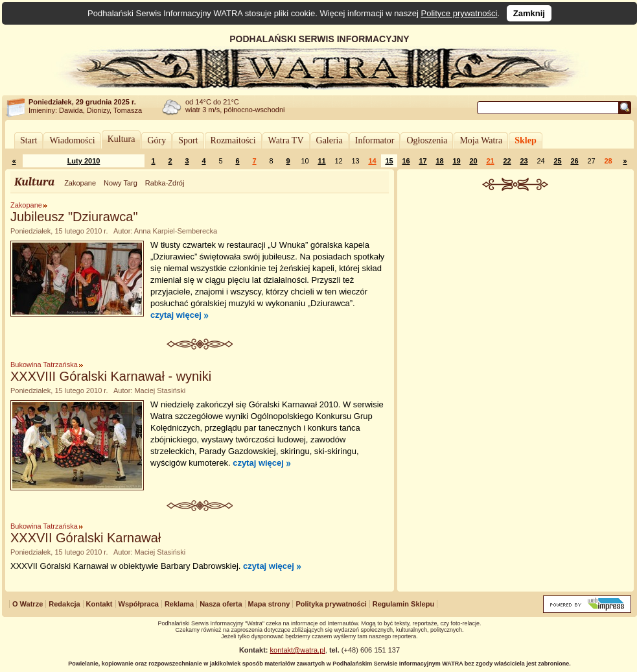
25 (557, 161)
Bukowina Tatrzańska (44, 364)
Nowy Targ (120, 183)
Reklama (179, 604)
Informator (375, 140)
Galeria (329, 140)
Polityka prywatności (330, 604)
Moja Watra (480, 140)
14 (372, 161)
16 (406, 161)
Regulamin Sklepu (403, 604)
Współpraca (139, 604)
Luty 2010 (83, 161)
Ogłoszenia (426, 140)
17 (422, 161)
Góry (156, 140)
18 (439, 161)
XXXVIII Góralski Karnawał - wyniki (110, 376)
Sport (188, 140)
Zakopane (80, 183)
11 (321, 161)
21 (490, 161)
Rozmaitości (233, 140)
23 (523, 161)
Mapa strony (269, 604)
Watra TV (286, 140)
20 (473, 161)
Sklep (525, 140)
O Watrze (27, 604)
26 (574, 161)
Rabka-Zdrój (165, 183)
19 (456, 161)
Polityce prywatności (459, 13)
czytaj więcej (176, 315)
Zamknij (529, 13)
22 (507, 161)
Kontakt (99, 604)
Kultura (121, 139)
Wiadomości (72, 140)
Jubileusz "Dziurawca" (74, 217)
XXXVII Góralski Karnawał (85, 538)
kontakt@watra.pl (297, 650)
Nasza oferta (221, 604)
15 (389, 161)
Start (28, 140)
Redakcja (64, 604)
